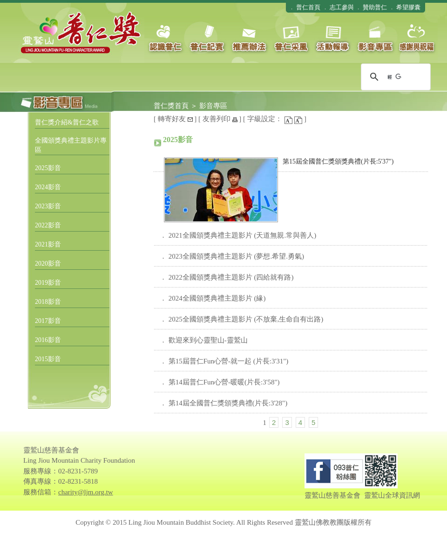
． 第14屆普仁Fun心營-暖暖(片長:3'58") (220, 382)
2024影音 (48, 187)
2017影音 (48, 320)
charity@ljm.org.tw (85, 492)
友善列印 (220, 119)
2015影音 (48, 359)
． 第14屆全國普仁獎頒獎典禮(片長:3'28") (223, 403)
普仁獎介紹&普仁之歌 (67, 122)
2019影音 (48, 282)
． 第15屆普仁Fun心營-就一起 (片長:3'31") (224, 361)
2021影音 (48, 244)
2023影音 (48, 206)
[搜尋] (394, 76)
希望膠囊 (408, 7)
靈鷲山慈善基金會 (332, 495)
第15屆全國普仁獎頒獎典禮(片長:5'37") (338, 161)
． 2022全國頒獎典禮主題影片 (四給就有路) (227, 277)
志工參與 (342, 7)
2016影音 (48, 339)
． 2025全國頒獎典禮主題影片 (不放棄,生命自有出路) (241, 319)
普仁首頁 (308, 7)
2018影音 (48, 301)
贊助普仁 (375, 7)
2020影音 (48, 263)
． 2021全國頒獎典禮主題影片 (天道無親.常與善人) (238, 235)
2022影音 (48, 225)
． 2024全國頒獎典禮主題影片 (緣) (213, 298)
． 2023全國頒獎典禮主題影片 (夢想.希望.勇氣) (232, 256)
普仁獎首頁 (171, 106)
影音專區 (213, 106)
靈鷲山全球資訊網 (392, 495)
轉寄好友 (175, 119)
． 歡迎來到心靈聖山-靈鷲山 (204, 340)
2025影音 (48, 167)
